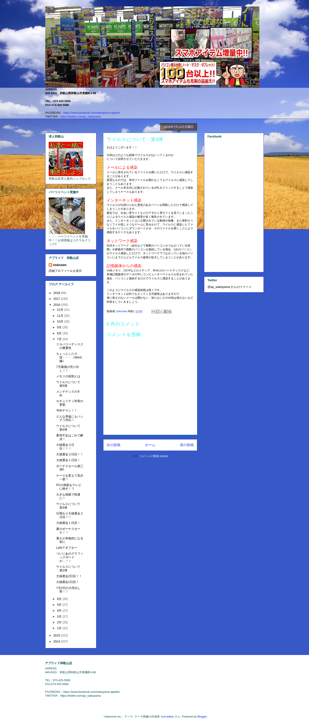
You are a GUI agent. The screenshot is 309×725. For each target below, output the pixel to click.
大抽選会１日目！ (68, 460)
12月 (60, 309)
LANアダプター (66, 547)
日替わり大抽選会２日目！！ (69, 515)
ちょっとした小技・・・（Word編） (69, 357)
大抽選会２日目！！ (69, 454)
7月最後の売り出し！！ (67, 368)
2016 (57, 304)
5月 (59, 604)
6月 (59, 599)
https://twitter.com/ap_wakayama (81, 116)
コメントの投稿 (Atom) (153, 456)
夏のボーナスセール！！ (68, 530)
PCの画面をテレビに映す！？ (68, 486)
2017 (57, 298)
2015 (57, 635)
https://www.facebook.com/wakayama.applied (92, 112)
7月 (59, 339)
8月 (59, 333)
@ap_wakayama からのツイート (230, 287)
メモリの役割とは (68, 376)
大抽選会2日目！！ (69, 576)
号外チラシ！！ (66, 410)
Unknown (60, 265)
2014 (57, 641)
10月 (60, 321)
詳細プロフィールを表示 (65, 270)
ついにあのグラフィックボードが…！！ (69, 557)
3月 (59, 616)
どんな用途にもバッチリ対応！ (69, 418)
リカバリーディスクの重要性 (69, 346)
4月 (59, 610)
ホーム (150, 445)
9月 (59, 327)
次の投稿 (113, 445)
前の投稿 (187, 445)
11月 (60, 315)
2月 (59, 622)
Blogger (202, 716)
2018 (57, 293)
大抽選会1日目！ (67, 582)
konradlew (167, 716)
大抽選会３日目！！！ (65, 446)
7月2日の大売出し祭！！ (68, 589)
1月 (59, 628)
